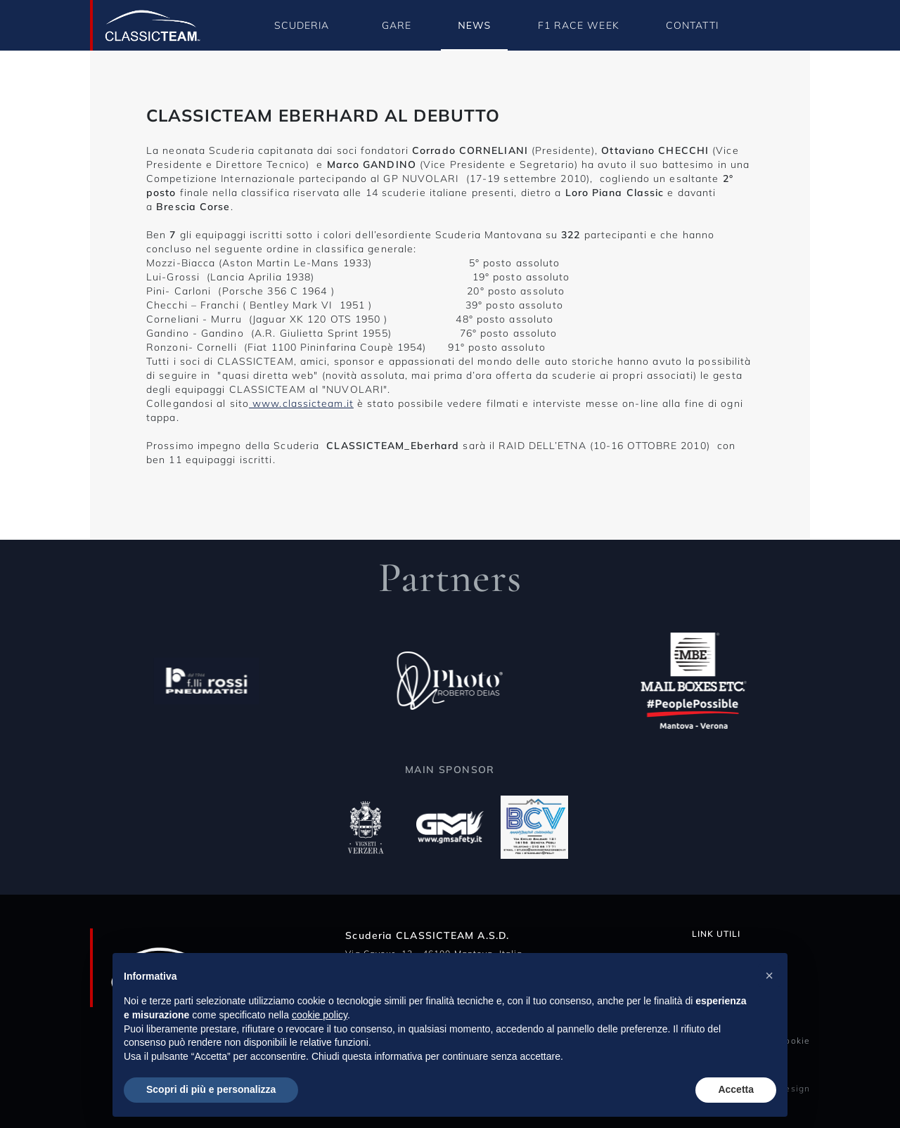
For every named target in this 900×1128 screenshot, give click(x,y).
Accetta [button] (736, 1089)
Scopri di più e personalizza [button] (211, 1089)
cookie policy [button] (319, 1014)
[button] (769, 975)
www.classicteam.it (301, 403)
